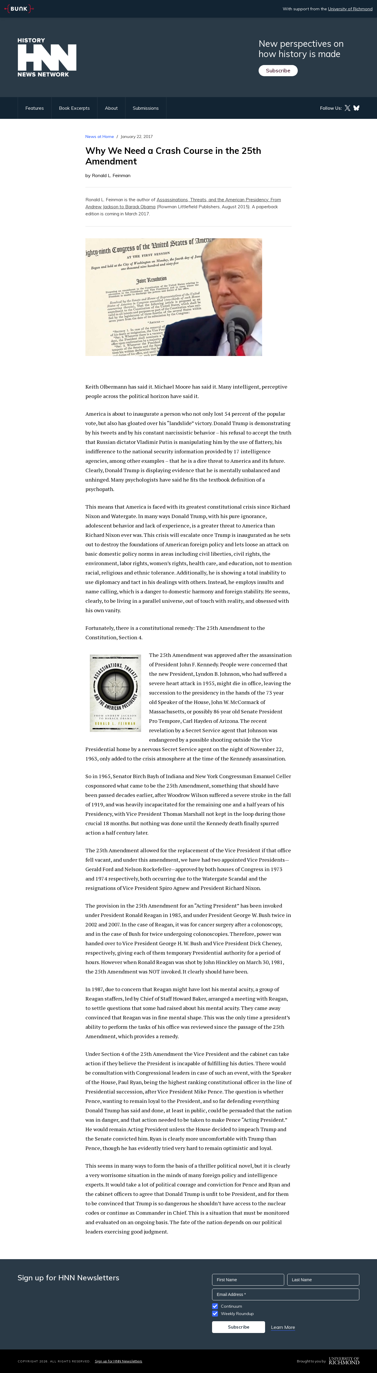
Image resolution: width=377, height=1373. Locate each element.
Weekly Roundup (237, 1313)
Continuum (231, 1306)
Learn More (283, 1327)
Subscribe (278, 70)
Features (34, 108)
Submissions (146, 108)
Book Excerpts (74, 108)
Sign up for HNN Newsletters (118, 1361)
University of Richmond (350, 8)
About (111, 108)
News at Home (99, 136)
